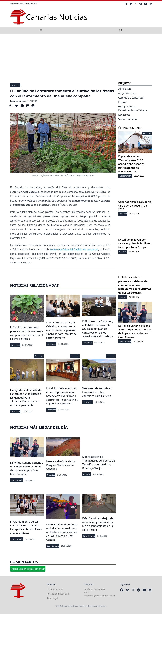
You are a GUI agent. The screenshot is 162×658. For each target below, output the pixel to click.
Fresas (122, 102)
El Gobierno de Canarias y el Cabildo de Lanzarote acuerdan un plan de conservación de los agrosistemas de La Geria (97, 329)
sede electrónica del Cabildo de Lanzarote (74, 249)
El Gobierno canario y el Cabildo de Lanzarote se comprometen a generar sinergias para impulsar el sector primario (61, 330)
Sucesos (122, 251)
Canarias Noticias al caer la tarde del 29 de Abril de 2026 (134, 205)
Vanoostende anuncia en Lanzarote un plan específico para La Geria (97, 392)
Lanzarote (15, 85)
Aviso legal (52, 598)
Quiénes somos (55, 589)
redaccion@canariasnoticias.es (99, 595)
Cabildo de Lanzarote (130, 97)
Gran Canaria (17, 480)
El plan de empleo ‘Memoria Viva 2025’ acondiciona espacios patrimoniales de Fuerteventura (131, 164)
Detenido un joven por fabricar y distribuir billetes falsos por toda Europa (135, 243)
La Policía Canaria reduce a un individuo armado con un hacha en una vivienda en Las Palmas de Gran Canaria (62, 532)
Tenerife (86, 474)
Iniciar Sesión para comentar (28, 569)
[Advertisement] (81, 57)
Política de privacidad (58, 593)
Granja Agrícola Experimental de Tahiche (132, 108)
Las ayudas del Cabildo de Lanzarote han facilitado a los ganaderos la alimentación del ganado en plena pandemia (25, 397)
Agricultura (124, 88)
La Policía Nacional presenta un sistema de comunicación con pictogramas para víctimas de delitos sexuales (134, 285)
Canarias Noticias (18, 101)
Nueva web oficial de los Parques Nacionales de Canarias (60, 465)
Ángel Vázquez (127, 93)
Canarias (51, 475)
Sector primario (127, 119)
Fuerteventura (125, 175)
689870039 (99, 589)
